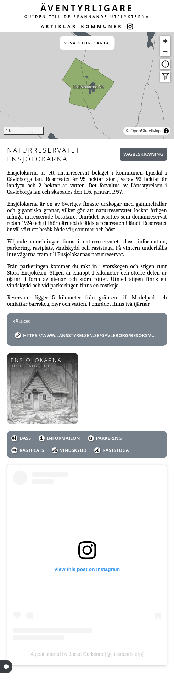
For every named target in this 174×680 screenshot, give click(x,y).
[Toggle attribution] (166, 131)
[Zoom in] (165, 41)
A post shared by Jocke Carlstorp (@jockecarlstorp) (87, 654)
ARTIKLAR (59, 26)
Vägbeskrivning (143, 154)
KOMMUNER (102, 26)
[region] (87, 85)
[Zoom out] (165, 51)
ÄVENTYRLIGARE (87, 8)
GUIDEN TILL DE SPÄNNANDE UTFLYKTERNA (87, 16)
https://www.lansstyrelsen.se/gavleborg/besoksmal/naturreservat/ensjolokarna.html (89, 335)
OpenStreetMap (145, 130)
